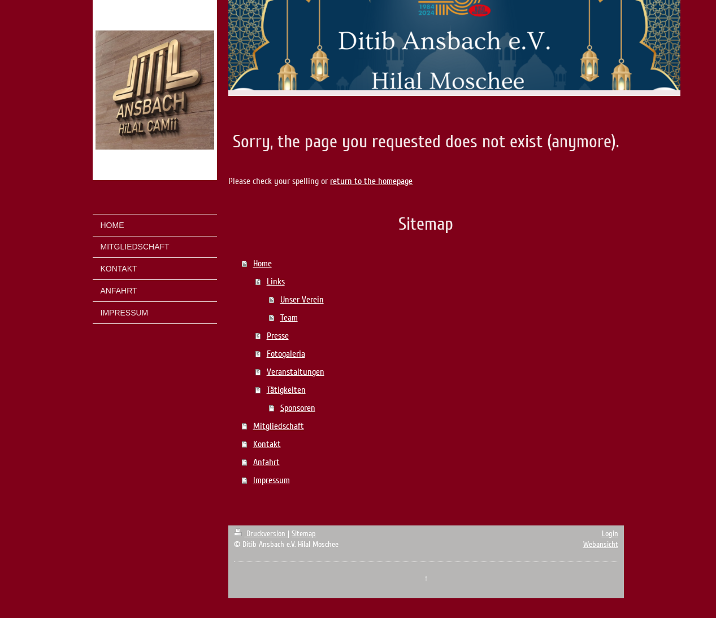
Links (276, 281)
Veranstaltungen (295, 372)
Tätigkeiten (286, 390)
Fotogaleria (286, 354)
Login (610, 533)
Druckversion (261, 533)
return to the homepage (371, 181)
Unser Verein (302, 299)
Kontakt (267, 444)
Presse (278, 335)
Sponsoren (297, 408)
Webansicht (600, 544)
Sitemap (304, 533)
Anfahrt (266, 462)
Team (289, 317)
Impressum (271, 480)
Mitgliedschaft (278, 426)
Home (262, 263)
